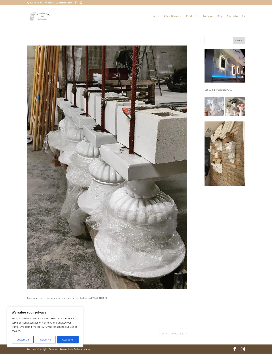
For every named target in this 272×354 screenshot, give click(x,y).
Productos (192, 16)
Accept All (68, 339)
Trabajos (208, 16)
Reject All (45, 339)
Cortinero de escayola (173, 333)
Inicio (156, 16)
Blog (220, 16)
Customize (23, 339)
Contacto (232, 16)
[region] (45, 327)
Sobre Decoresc (172, 16)
